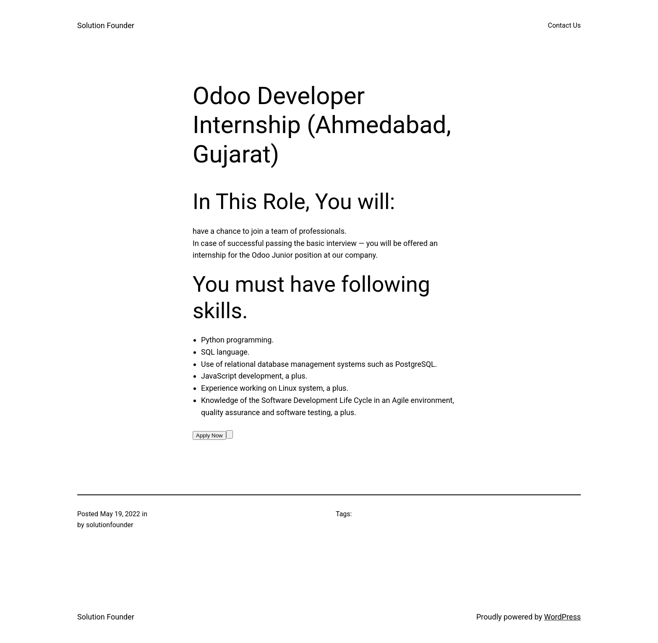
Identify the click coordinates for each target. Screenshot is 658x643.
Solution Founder (105, 25)
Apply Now (209, 435)
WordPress (562, 616)
